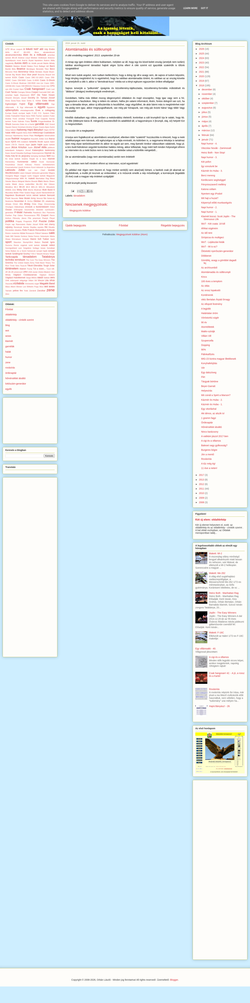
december (207, 89)
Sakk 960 (9, 236)
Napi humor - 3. (209, 157)
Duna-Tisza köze (18, 101)
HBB (13, 133)
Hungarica (25, 139)
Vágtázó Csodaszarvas (25, 275)
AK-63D (27, 52)
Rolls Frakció (28, 230)
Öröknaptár (207, 422)
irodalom (24, 142)
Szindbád (51, 248)
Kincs (204, 276)
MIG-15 (34, 187)
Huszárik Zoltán (37, 139)
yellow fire (18, 290)
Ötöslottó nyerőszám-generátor (217, 251)
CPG (52, 86)
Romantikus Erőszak (45, 230)
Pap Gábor (18, 215)
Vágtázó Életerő (47, 275)
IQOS (13, 142)
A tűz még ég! (208, 463)
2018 (202, 85)
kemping (34, 156)
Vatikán (47, 278)
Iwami (7, 145)
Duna (7, 101)
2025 (202, 53)
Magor (16, 176)
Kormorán (50, 162)
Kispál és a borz (38, 159)
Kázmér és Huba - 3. (211, 170)
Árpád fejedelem (35, 60)
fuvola (34, 121)
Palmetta (28, 212)
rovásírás (15, 233)
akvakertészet (49, 52)
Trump (29, 269)
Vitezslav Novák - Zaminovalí (216, 148)
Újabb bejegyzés (75, 225)
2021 (202, 71)
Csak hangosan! (34, 88)
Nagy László (36, 193)
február (206, 135)
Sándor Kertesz (20, 236)
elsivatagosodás (27, 110)
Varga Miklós (31, 278)
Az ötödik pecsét (35, 63)
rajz (13, 224)
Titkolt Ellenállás (34, 265)
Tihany (48, 263)
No (45, 198)
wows (52, 286)
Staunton (17, 242)
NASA (28, 195)
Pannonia (51, 213)
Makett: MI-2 (215, 553)
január (205, 139)
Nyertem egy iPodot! (211, 193)
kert (48, 155)
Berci (52, 69)
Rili (46, 227)
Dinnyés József (19, 98)
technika (9, 259)
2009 (202, 497)
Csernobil (42, 92)
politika (9, 221)
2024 (202, 58)
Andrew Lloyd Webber (28, 58)
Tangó (52, 254)
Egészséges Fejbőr (15, 104)
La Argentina (49, 167)
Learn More (190, 8)
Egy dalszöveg (208, 372)
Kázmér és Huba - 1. (211, 404)
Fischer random (42, 116)
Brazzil (48, 75)
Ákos (36, 52)
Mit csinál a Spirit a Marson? (215, 395)
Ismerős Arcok (36, 142)
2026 (202, 49)
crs (10, 89)
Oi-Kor (30, 201)
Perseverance (30, 215)
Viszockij (8, 284)
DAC (49, 92)
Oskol (52, 207)
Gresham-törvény (25, 127)
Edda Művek (48, 100)
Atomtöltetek (207, 327)
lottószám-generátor (40, 173)
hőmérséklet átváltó (15, 378)
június (205, 116)
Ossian (8, 210)
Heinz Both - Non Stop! (213, 152)
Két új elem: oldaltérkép (210, 519)
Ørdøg (27, 204)
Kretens (27, 167)
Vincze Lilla (43, 280)
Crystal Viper (18, 89)
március (206, 130)
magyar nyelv (26, 176)
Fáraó (22, 116)
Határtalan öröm (209, 313)
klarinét (51, 159)
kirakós (25, 159)
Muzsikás (9, 193)
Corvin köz (45, 86)
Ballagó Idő (44, 66)
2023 (202, 62)
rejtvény (9, 227)
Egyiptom (51, 107)
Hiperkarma (18, 136)
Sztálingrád (17, 254)
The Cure (30, 260)
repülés (40, 227)
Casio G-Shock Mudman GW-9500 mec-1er (24, 83)
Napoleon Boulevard (15, 195)
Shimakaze (16, 239)
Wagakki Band (47, 283)
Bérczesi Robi (11, 72)
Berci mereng (208, 175)
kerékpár (42, 156)
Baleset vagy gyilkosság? (214, 445)
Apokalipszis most (13, 60)
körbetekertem (49, 165)
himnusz (8, 136)
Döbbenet (206, 255)
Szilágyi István (39, 248)
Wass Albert (10, 287)
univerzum (18, 272)
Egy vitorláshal (208, 409)
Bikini (24, 75)
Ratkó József (32, 224)
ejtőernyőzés (11, 110)
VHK (7, 280)
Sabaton (44, 233)
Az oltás (205, 285)
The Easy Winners (42, 260)
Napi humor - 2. (209, 207)
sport (8, 242)
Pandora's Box (39, 213)
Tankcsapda (11, 256)
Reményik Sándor (21, 227)
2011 (202, 488)
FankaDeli (15, 116)
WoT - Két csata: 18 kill (213, 223)
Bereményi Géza (26, 72)
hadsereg (21, 129)
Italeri (52, 142)
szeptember (208, 103)
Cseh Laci (50, 89)
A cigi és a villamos (211, 440)
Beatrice (21, 68)
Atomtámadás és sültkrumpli (215, 272)
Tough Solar (49, 265)
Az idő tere (206, 233)
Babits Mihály (49, 63)
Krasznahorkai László (14, 167)
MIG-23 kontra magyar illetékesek (218, 358)
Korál (41, 162)
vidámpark (14, 280)
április (205, 126)
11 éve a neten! (209, 468)
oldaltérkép (50, 201)
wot (46, 286)
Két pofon (206, 161)
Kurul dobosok (37, 167)
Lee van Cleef (36, 170)
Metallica (9, 187)
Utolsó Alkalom (44, 272)
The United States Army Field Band (29, 263)
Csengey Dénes (24, 92)
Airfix (7, 52)
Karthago (27, 153)
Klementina (10, 162)
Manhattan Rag (42, 178)
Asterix (47, 60)
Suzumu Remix (12, 245)
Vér (203, 367)
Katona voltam (208, 189)
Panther (8, 215)
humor (16, 138)
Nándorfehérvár (48, 193)
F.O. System (43, 113)
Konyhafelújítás (209, 363)
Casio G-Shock (47, 80)
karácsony (50, 150)
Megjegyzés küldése (80, 210)
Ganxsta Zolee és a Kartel (23, 124)
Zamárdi (32, 291)
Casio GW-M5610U (24, 86)
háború (13, 130)
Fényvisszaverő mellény (213, 184)
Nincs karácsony (209, 431)
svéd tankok (34, 245)
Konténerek (207, 295)
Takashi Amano (42, 254)
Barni (52, 66)
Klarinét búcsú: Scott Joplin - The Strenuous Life (218, 218)
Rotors (8, 233)
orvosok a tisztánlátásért (37, 207)
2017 (202, 475)
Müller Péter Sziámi (22, 193)
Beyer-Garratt (208, 386)
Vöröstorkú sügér (32, 284)
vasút (40, 277)
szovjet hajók (41, 251)
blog (7, 325)
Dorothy (31, 98)
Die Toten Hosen (46, 95)
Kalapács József (23, 150)
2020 (202, 76)
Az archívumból (209, 267)
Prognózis (28, 221)
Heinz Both (27, 133)
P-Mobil (18, 212)
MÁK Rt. (23, 178)
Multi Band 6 (48, 190)
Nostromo (9, 201)
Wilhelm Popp (33, 287)
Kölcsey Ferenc (32, 165)
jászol (7, 147)
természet (20, 259)
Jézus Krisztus (19, 147)
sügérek (23, 245)
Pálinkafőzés (207, 354)
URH (25, 272)
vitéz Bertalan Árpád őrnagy (215, 299)
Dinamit (8, 98)
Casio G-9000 (33, 80)
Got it (204, 8)
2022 (202, 67)
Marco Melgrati (18, 181)
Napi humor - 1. (209, 212)
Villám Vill (32, 280)
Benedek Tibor (42, 69)
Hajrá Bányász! (35, 129)
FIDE (33, 116)
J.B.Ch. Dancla (17, 145)
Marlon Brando (31, 181)
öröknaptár (18, 210)
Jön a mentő (207, 454)
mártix (7, 184)
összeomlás (29, 210)
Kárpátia (19, 153)
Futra (27, 121)
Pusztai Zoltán (47, 221)
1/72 (7, 49)
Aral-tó (25, 60)
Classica (36, 86)
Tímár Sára (14, 266)
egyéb (42, 107)
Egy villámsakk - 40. (205, 648)
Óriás (34, 204)
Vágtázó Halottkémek (15, 277)
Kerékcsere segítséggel (213, 180)
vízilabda (18, 283)
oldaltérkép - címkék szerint (19, 320)
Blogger (174, 979)
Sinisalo (25, 239)
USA (30, 272)
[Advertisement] (30, 420)
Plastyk (45, 218)
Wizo (41, 287)
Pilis (29, 218)
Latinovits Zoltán (15, 170)
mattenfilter (29, 184)
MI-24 (21, 187)
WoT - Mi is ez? (209, 246)
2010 (202, 493)
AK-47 (16, 52)
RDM (41, 224)
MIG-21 (42, 187)
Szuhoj (26, 254)
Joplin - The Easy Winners (222, 612)
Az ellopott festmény (211, 304)
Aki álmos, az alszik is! (212, 413)
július (205, 112)
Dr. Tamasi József (45, 98)
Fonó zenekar (19, 119)
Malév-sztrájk (208, 331)
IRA (18, 142)
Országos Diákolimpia (14, 207)
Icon (46, 139)
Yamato (8, 291)
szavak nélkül (48, 245)
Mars (40, 181)
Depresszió (24, 95)
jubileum (51, 147)
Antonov (51, 58)
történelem (11, 268)
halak (7, 133)
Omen (15, 204)
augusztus (207, 107)
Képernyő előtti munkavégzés (216, 202)
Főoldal (123, 225)
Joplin (30, 147)
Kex (53, 156)
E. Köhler (37, 101)
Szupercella (207, 340)
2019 (202, 80)
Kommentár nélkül (26, 162)
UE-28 (10, 272)
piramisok (37, 218)
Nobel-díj (51, 198)
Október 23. (39, 201)
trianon (23, 269)
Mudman (38, 190)
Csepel (35, 92)
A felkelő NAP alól (33, 49)
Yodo (26, 291)
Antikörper (42, 58)
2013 (202, 479)
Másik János (18, 184)
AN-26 (14, 58)
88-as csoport (16, 49)
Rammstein (20, 224)
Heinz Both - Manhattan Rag (224, 593)
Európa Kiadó (11, 113)
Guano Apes (44, 127)
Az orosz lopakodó (210, 290)
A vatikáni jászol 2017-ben (214, 436)
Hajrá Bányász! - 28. (219, 706)
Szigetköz (27, 248)
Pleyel (52, 218)
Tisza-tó (23, 266)
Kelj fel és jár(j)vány (20, 156)
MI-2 (16, 187)
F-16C (34, 113)
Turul (48, 269)
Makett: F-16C (216, 632)
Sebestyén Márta (47, 236)
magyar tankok (39, 176)
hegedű (19, 133)
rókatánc (18, 230)
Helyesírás (206, 390)
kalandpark (9, 150)
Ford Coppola (41, 119)
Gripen (35, 127)
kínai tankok (14, 159)
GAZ (47, 124)
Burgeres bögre (209, 450)
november (207, 94)
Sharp (7, 239)
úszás (35, 272)
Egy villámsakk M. (28, 107)
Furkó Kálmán (18, 121)
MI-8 (28, 187)
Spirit (52, 239)
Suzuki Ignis (48, 242)
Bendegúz (30, 69)
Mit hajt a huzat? (209, 198)
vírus (52, 280)
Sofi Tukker (43, 239)
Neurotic (14, 198)
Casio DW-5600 (19, 80)
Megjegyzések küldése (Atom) (132, 234)
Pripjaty (19, 221)
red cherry (49, 224)
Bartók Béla (10, 69)
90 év (204, 322)
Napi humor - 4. (209, 143)
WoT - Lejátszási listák (212, 242)
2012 (202, 484)
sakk (52, 233)
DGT (33, 95)
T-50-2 (33, 254)
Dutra (29, 101)
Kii (6, 159)
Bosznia (41, 75)
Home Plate (29, 136)
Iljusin (7, 142)
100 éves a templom (211, 281)
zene (51, 290)
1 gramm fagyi (208, 418)
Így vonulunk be (209, 166)
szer (20, 248)
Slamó (33, 239)
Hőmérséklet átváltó (211, 427)
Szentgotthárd (11, 248)
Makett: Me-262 (217, 573)
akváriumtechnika (13, 55)
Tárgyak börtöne (209, 381)
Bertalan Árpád (41, 72)
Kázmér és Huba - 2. (211, 399)
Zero (7, 294)
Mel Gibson (49, 184)
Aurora (18, 63)
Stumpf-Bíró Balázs (31, 242)
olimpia (8, 204)
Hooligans (39, 135)
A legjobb (206, 308)
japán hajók (36, 144)
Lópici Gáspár (25, 173)
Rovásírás (206, 459)
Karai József (10, 153)
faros (28, 116)
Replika (33, 227)
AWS (25, 63)
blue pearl (32, 74)
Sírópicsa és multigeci (212, 237)
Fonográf (30, 119)
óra (21, 204)
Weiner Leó (21, 287)
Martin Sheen (49, 181)
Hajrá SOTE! (49, 130)
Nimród (40, 198)
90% (203, 349)
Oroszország (49, 204)
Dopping (205, 345)
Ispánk (46, 142)
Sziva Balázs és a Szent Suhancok (20, 251)
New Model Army (27, 198)
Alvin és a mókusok (34, 54)
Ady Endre (49, 49)
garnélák (39, 124)
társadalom (79, 195)
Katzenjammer (38, 153)
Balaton (8, 66)
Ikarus (52, 139)
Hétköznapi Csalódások (43, 133)
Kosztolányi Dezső (14, 165)
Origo (40, 204)
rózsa (22, 233)
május (205, 121)
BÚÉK (14, 77)
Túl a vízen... (39, 269)
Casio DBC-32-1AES (34, 77)
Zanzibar (41, 290)
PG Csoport (42, 215)
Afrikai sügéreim (209, 228)
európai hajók (25, 113)
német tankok (39, 195)
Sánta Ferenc (34, 236)
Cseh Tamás (11, 92)
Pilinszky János (19, 218)
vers (52, 277)
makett (31, 178)
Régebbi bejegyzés (173, 225)
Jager (27, 145)
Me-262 (39, 184)
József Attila (40, 147)
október (206, 98)
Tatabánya (48, 256)
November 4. (20, 201)
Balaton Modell (20, 66)
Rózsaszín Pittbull (33, 233)
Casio (21, 77)
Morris (30, 190)
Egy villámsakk (38, 103)
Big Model (16, 75)
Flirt (203, 377)
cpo (6, 89)
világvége (24, 280)
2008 (202, 502)
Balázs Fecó (32, 66)
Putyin (7, 224)
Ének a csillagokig (45, 110)
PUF (35, 221)
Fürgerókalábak (44, 121)
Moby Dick (22, 190)
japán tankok (49, 145)
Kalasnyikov (38, 150)
